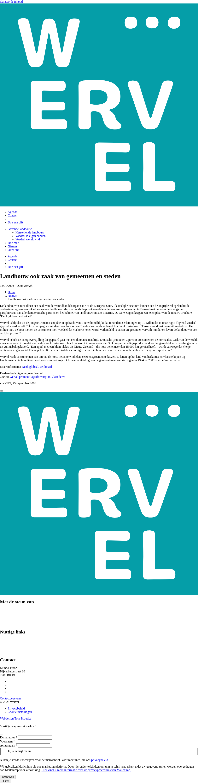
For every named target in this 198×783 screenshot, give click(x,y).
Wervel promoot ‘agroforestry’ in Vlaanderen (37, 376)
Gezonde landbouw (20, 229)
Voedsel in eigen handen (30, 236)
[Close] (1, 391)
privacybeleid (99, 760)
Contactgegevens (10, 698)
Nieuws (12, 246)
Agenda (12, 212)
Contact (12, 215)
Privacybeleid (16, 708)
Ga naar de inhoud (11, 1)
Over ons (13, 249)
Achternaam (9, 745)
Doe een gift (15, 222)
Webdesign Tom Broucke (15, 718)
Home (11, 292)
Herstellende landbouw (29, 232)
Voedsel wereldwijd (27, 239)
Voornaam (8, 741)
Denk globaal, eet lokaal (37, 366)
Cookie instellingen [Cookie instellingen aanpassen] (20, 712)
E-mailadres (9, 737)
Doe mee (13, 242)
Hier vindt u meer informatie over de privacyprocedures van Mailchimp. (86, 770)
